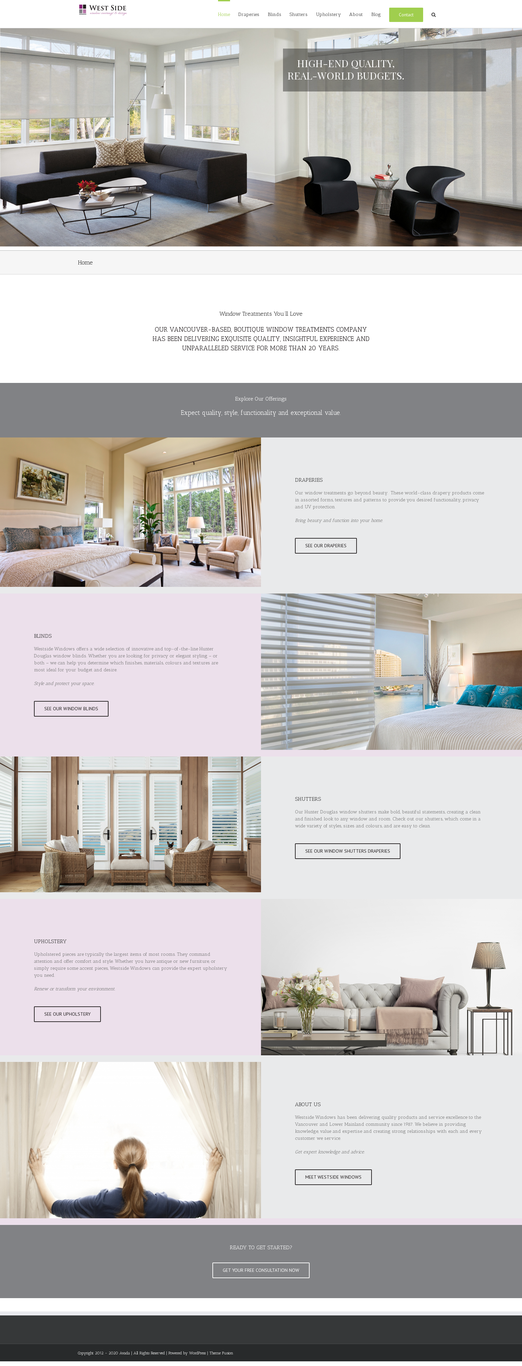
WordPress (197, 1353)
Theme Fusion (221, 1353)
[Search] (433, 14)
